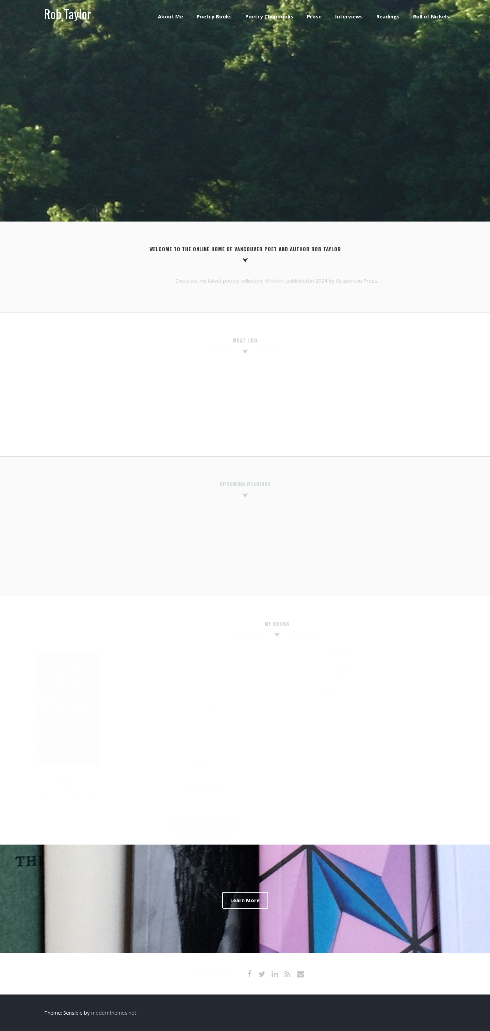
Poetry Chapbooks (269, 16)
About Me (170, 16)
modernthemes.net (113, 1012)
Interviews (349, 16)
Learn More (245, 900)
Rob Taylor (67, 13)
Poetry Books (214, 16)
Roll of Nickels (431, 16)
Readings (387, 16)
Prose (314, 16)
